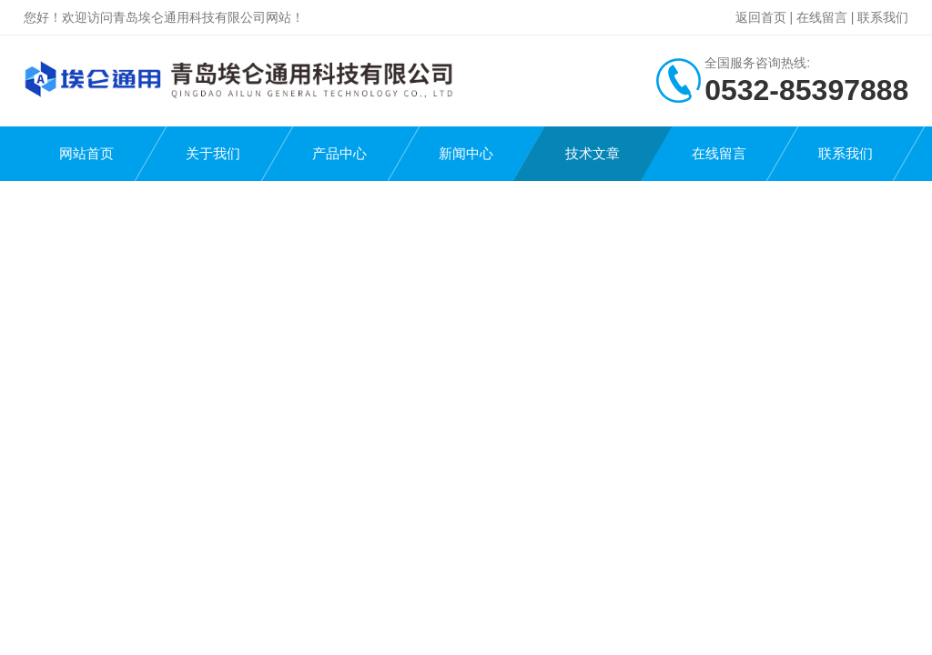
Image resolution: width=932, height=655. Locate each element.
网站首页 (86, 153)
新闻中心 (466, 153)
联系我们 (882, 17)
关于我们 (213, 153)
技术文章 (592, 153)
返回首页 (760, 17)
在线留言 (821, 17)
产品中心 (339, 153)
